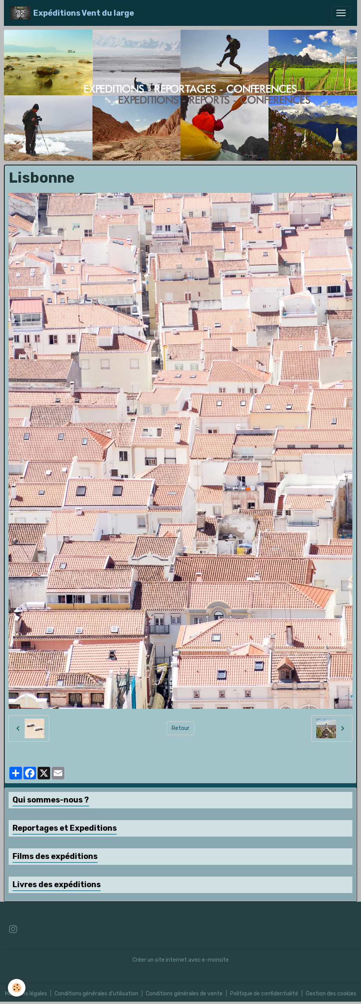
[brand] (72, 13)
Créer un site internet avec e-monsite (180, 960)
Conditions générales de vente (184, 993)
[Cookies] (16, 988)
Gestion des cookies (331, 993)
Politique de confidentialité (264, 993)
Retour (180, 728)
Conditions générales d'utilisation (96, 993)
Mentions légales (26, 993)
